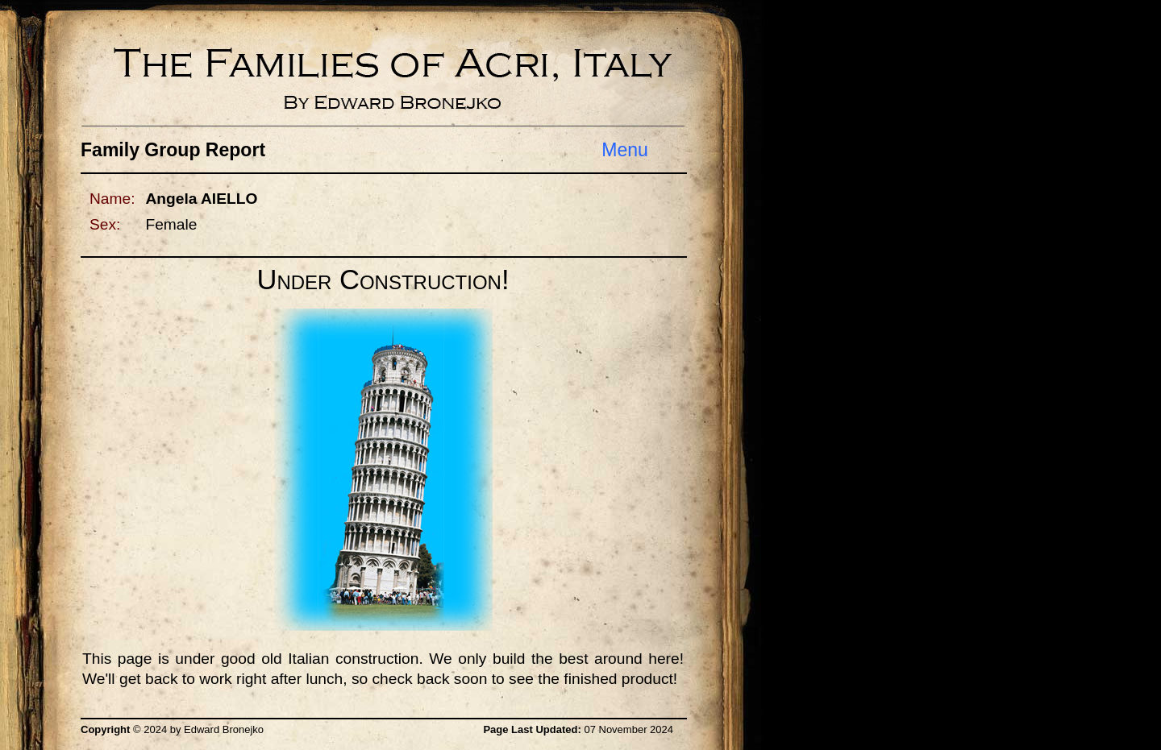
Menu (624, 149)
